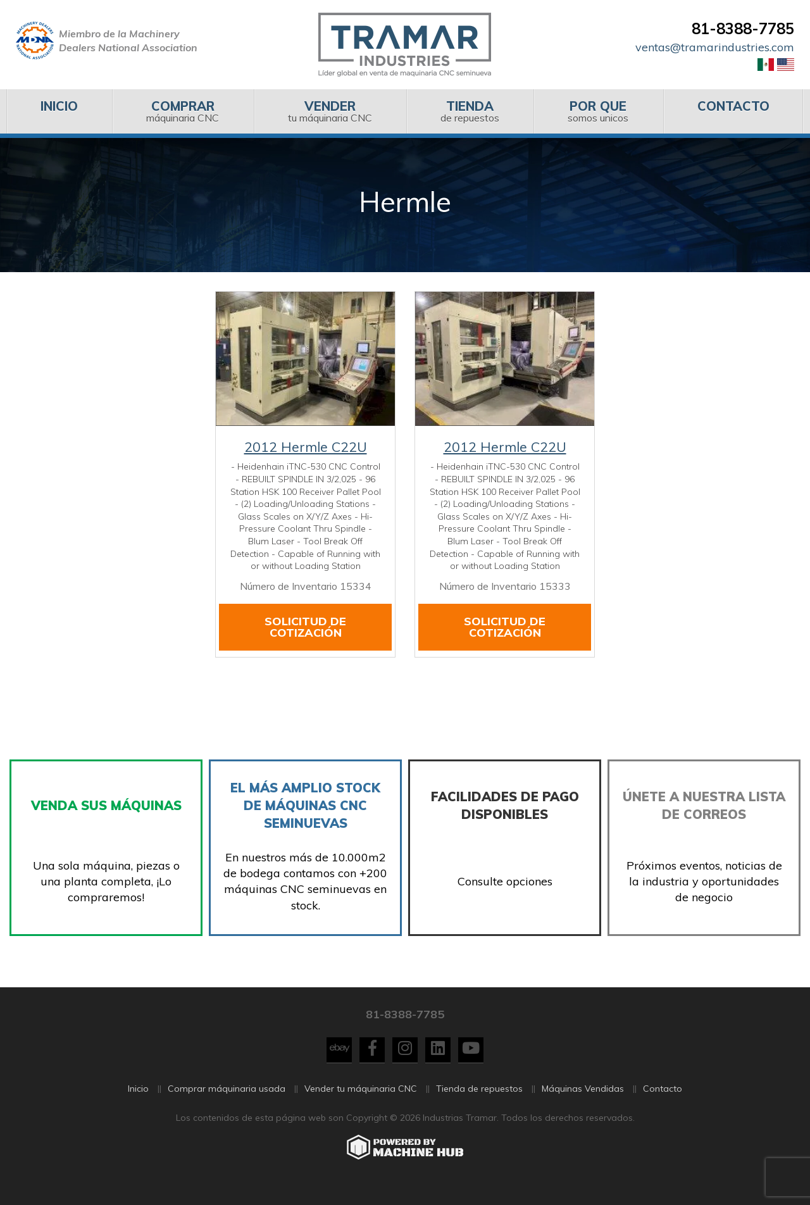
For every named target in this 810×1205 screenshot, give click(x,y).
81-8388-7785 (743, 28)
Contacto (662, 1105)
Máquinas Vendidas (583, 1105)
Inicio (138, 1105)
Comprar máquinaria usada (226, 1105)
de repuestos (470, 111)
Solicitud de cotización (305, 627)
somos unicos (598, 111)
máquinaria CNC (182, 111)
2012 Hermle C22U (305, 447)
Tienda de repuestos (479, 1105)
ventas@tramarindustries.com (714, 47)
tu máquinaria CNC (330, 111)
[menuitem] (59, 111)
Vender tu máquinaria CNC (360, 1105)
